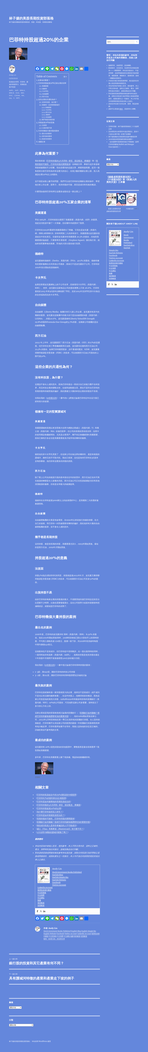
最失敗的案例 (47, 136)
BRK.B (11, 93)
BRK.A (22, 90)
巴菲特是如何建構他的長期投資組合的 (53, 801)
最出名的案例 (46, 133)
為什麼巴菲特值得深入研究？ (49, 812)
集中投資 (12, 87)
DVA (17, 93)
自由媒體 (45, 94)
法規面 (44, 125)
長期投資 (23, 84)
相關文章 (41, 142)
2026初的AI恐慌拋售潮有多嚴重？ (120, 139)
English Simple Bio (60, 877)
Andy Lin (12, 75)
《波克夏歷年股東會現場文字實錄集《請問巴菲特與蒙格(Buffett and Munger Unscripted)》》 (123, 144)
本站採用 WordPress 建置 (41, 1041)
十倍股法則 (114, 179)
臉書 (39, 900)
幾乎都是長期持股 (48, 120)
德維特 (44, 89)
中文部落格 (42, 892)
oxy (10, 98)
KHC (11, 95)
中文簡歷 (41, 895)
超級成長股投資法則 (119, 176)
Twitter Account (59, 885)
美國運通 (45, 86)
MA (22, 95)
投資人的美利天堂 (114, 209)
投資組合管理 (14, 82)
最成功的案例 (47, 139)
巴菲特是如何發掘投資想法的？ (50, 815)
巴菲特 (22, 82)
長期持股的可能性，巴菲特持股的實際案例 (55, 818)
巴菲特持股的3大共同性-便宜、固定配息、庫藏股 (68, 161)
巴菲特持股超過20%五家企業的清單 (52, 83)
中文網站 (41, 898)
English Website (59, 880)
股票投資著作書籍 (44, 890)
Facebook (56, 882)
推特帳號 (41, 903)
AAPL (11, 90)
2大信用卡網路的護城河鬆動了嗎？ (52, 832)
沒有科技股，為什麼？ (50, 102)
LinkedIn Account (45, 887)
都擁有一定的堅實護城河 (51, 105)
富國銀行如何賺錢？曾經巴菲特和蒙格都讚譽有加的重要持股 (63, 822)
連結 (121, 109)
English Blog (57, 875)
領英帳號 (41, 905)
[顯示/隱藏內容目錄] (63, 77)
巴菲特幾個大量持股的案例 (48, 131)
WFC (18, 98)
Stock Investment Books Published (67, 872)
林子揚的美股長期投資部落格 (31, 18)
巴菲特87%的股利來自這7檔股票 (51, 798)
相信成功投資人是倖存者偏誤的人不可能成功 (56, 825)
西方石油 (45, 97)
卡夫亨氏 (45, 91)
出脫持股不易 (47, 128)
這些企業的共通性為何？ (47, 99)
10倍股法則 (52, 398)
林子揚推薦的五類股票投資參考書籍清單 (122, 137)
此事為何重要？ (44, 80)
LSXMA (17, 95)
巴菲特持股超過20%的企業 (49, 808)
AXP (16, 90)
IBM (22, 93)
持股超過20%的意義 (46, 122)
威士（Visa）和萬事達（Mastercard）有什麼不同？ (60, 829)
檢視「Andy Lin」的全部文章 (54, 939)
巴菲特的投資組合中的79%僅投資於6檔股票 (56, 794)
